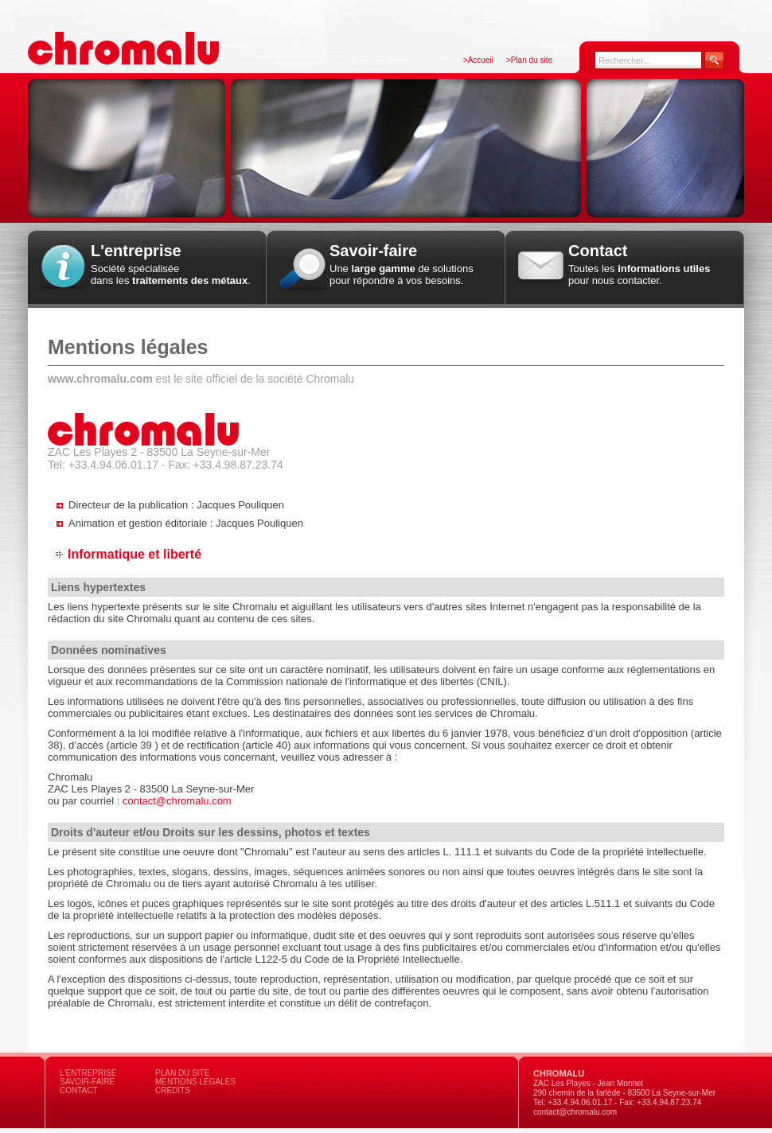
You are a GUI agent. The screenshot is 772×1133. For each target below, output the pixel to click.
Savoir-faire (87, 1081)
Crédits (172, 1090)
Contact (79, 1090)
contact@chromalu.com (177, 801)
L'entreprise (88, 1073)
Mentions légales (195, 1081)
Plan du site (182, 1073)
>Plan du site (529, 60)
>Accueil (478, 60)
